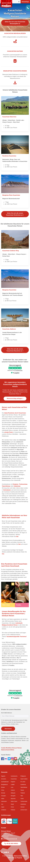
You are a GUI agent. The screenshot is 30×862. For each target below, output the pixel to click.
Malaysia (13, 793)
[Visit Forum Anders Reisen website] (15, 820)
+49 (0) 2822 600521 (11, 843)
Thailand (22, 793)
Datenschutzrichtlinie (7, 749)
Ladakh (12, 784)
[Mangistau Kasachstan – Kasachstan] (15, 278)
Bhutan (3, 787)
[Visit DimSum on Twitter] (8, 852)
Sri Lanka (22, 781)
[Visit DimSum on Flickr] (7, 852)
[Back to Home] (6, 4)
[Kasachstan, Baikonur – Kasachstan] (15, 318)
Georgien (3, 795)
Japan (2, 807)
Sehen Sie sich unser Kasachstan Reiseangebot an (15, 22)
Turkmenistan (23, 484)
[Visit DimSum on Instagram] (3, 852)
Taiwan (22, 790)
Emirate (3, 793)
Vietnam (22, 807)
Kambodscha (14, 776)
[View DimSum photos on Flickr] (6, 758)
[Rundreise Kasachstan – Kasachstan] (15, 144)
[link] (8, 594)
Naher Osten (14, 801)
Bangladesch (4, 784)
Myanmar (13, 798)
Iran (2, 804)
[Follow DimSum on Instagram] (12, 758)
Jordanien (3, 809)
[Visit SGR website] (4, 820)
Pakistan (13, 809)
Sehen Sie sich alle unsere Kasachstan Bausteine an (15, 350)
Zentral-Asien (23, 809)
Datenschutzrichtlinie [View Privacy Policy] (20, 856)
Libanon (13, 790)
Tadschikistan (6, 486)
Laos (12, 787)
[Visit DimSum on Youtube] (5, 852)
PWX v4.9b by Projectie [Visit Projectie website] (15, 857)
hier (17, 536)
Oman (12, 807)
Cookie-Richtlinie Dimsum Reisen (11, 748)
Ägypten (3, 776)
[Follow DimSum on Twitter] (9, 758)
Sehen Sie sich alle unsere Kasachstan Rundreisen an (15, 214)
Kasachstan (14, 779)
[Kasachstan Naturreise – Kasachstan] (15, 105)
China (2, 790)
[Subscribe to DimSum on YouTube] (15, 758)
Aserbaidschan (5, 781)
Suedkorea (23, 784)
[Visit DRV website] (9, 820)
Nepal (12, 804)
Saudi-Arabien (24, 779)
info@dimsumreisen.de (9, 839)
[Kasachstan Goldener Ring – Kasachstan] (15, 239)
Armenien (3, 779)
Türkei (22, 798)
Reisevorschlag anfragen (15, 398)
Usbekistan (17, 486)
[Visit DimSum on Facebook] (2, 758)
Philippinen (23, 776)
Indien (2, 798)
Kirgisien (15, 484)
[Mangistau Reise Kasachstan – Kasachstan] (15, 184)
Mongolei (13, 795)
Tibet (21, 795)
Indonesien (4, 801)
